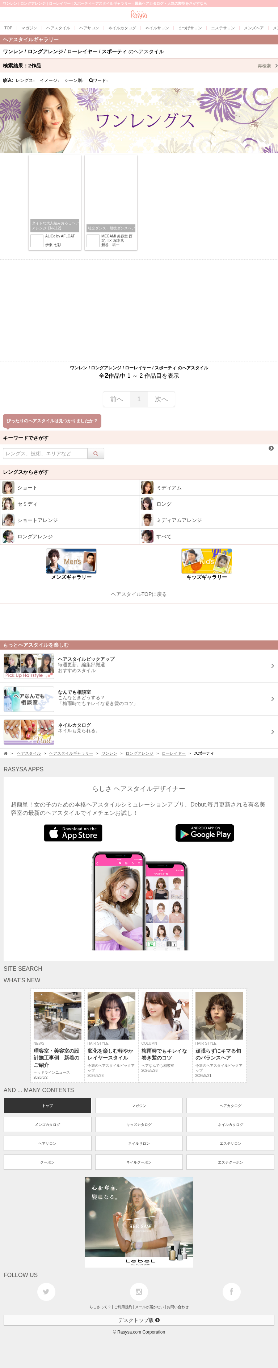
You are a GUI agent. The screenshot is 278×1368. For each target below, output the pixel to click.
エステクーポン (230, 1162)
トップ (47, 1106)
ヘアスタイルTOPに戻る (139, 594)
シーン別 (74, 80)
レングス (25, 80)
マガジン (139, 1106)
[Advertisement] (139, 310)
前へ (116, 399)
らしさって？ (100, 1307)
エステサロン (230, 1143)
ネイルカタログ (230, 1125)
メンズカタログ (47, 1125)
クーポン (47, 1162)
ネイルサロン (139, 1143)
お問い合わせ (178, 1307)
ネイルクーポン (139, 1162)
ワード (98, 80)
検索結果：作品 (140, 66)
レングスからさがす (26, 472)
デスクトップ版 (139, 1320)
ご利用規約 (123, 1307)
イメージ (49, 80)
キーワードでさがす (26, 438)
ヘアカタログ (230, 1106)
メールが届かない (149, 1307)
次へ (161, 399)
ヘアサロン (47, 1143)
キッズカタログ (139, 1125)
